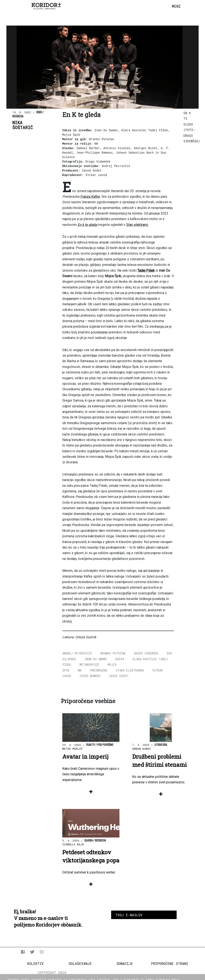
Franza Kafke (90, 197)
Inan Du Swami (96, 659)
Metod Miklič (72, 749)
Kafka (119, 659)
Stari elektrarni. (137, 225)
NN (79, 670)
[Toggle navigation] (176, 6)
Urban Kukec (141, 749)
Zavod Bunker (90, 676)
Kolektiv (35, 963)
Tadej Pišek (146, 270)
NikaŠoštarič (22, 125)
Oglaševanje (80, 963)
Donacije (125, 963)
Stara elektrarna (130, 670)
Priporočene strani (169, 963)
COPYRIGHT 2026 (52, 972)
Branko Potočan (112, 653)
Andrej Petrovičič (77, 653)
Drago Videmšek (146, 653)
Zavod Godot (119, 676)
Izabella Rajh (73, 844)
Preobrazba (98, 670)
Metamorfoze (89, 665)
